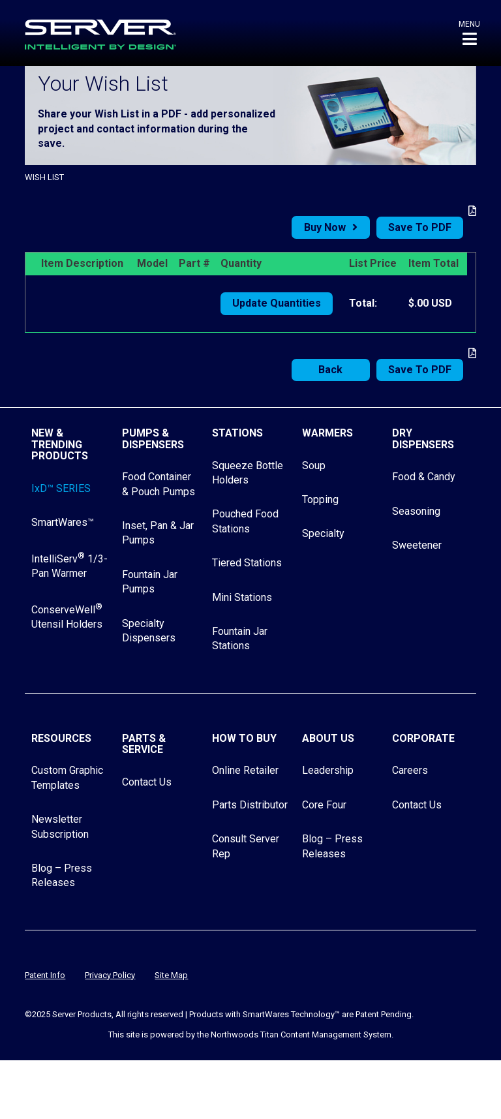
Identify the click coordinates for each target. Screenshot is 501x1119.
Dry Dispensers (423, 439)
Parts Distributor (250, 805)
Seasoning (416, 511)
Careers (410, 770)
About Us (328, 738)
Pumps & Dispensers (153, 439)
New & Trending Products (59, 444)
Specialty (323, 533)
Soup (314, 465)
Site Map (171, 975)
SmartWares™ (62, 522)
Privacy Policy (110, 975)
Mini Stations (242, 597)
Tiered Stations (247, 563)
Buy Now (325, 227)
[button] (469, 33)
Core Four (324, 805)
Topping (320, 499)
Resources (61, 738)
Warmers (327, 433)
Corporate (423, 738)
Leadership (328, 770)
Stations (237, 433)
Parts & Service (144, 744)
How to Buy (244, 738)
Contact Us (147, 782)
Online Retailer (245, 770)
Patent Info (45, 975)
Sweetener (417, 545)
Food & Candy (423, 476)
